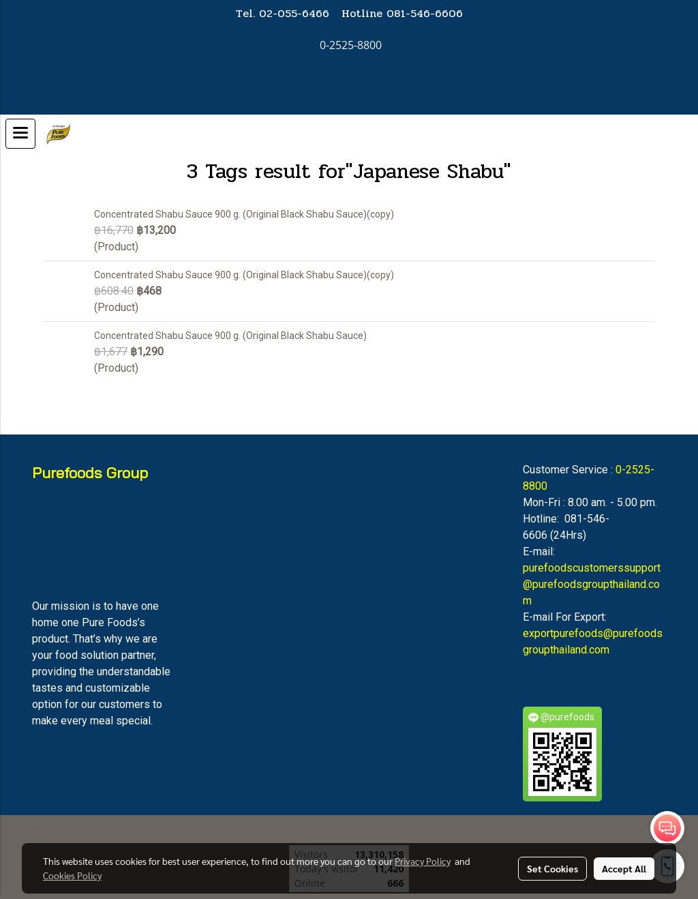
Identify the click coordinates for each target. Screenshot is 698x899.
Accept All (624, 868)
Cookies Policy (72, 875)
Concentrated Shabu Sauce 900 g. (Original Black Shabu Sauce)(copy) (244, 214)
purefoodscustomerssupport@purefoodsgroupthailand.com (592, 584)
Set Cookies (552, 868)
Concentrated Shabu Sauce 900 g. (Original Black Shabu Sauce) (230, 335)
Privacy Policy (423, 861)
